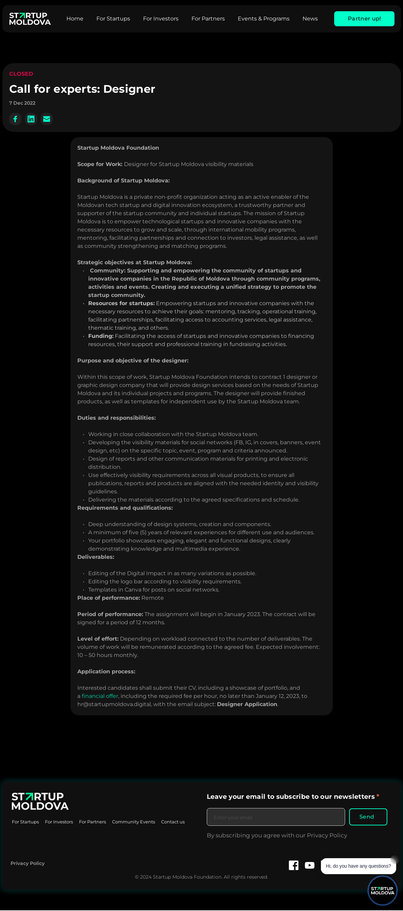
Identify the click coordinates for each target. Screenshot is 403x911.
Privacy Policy (28, 864)
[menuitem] (75, 19)
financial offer (100, 696)
